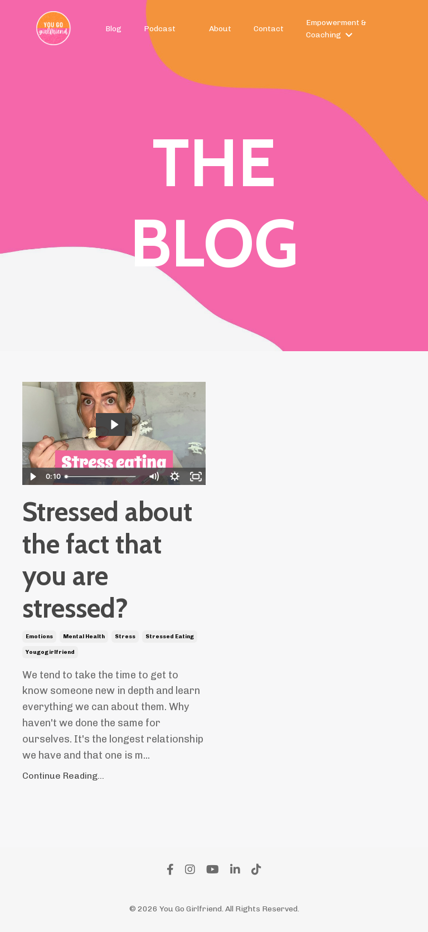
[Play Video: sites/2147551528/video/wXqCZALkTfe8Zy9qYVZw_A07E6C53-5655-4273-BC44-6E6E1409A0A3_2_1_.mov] (114, 424)
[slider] (102, 477)
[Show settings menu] (174, 477)
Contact (269, 28)
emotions (39, 636)
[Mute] (153, 477)
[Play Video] (32, 477)
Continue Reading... (63, 775)
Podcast (160, 28)
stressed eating (169, 636)
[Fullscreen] (195, 477)
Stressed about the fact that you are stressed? (107, 560)
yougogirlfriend (50, 652)
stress (125, 636)
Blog (113, 28)
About (220, 28)
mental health (84, 636)
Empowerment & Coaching (336, 29)
